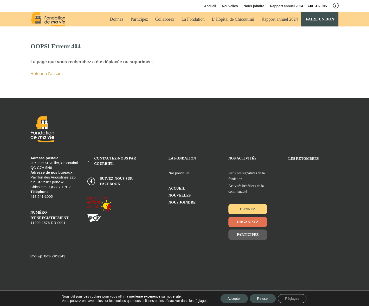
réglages (200, 301)
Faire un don (320, 19)
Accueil (210, 6)
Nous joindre (254, 6)
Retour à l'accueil (47, 73)
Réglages (292, 298)
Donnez (247, 209)
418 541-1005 (317, 6)
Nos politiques (178, 173)
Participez (248, 234)
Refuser (263, 298)
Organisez (248, 222)
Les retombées (303, 158)
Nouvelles (230, 6)
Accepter (233, 298)
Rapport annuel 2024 (286, 6)
